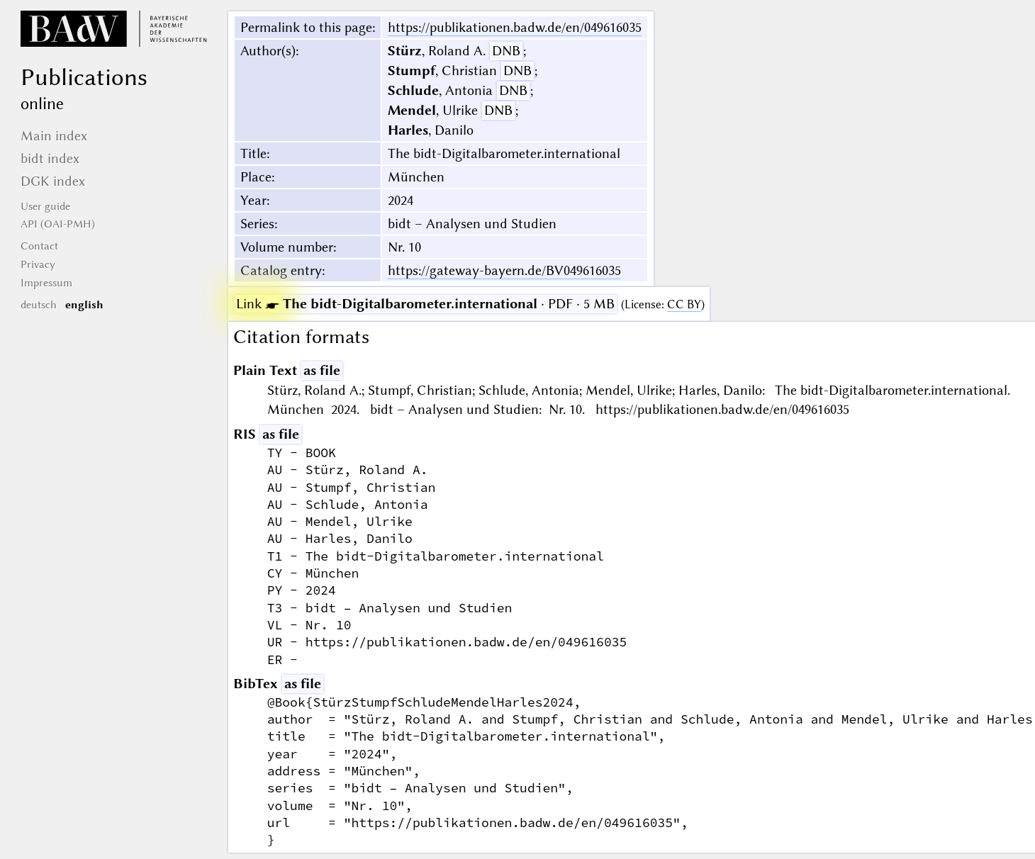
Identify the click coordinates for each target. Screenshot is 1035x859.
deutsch (39, 304)
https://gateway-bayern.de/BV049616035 (504, 270)
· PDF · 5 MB (425, 304)
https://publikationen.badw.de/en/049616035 (515, 27)
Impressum (46, 282)
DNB (506, 51)
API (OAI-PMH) (58, 224)
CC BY (684, 304)
